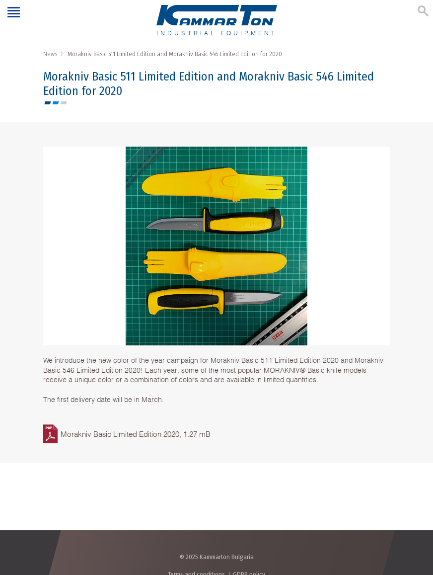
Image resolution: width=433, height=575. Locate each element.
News (50, 54)
